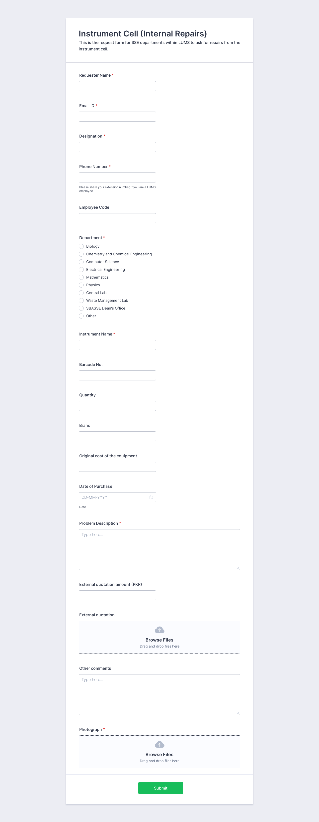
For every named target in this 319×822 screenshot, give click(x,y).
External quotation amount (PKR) (110, 584)
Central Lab (96, 292)
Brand (84, 425)
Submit (160, 788)
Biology (92, 246)
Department (92, 237)
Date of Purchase (95, 486)
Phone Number (95, 166)
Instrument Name (97, 333)
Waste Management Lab (107, 300)
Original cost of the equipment (108, 455)
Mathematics (97, 277)
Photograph (92, 729)
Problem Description (100, 523)
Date (82, 507)
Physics (93, 285)
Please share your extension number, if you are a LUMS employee (117, 189)
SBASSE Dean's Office (105, 308)
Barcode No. (91, 364)
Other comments (95, 668)
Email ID (88, 105)
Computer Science (102, 261)
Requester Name (96, 75)
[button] (151, 497)
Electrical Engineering (105, 269)
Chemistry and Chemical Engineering (119, 254)
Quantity (87, 394)
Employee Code (94, 207)
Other (91, 316)
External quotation (97, 614)
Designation (92, 136)
